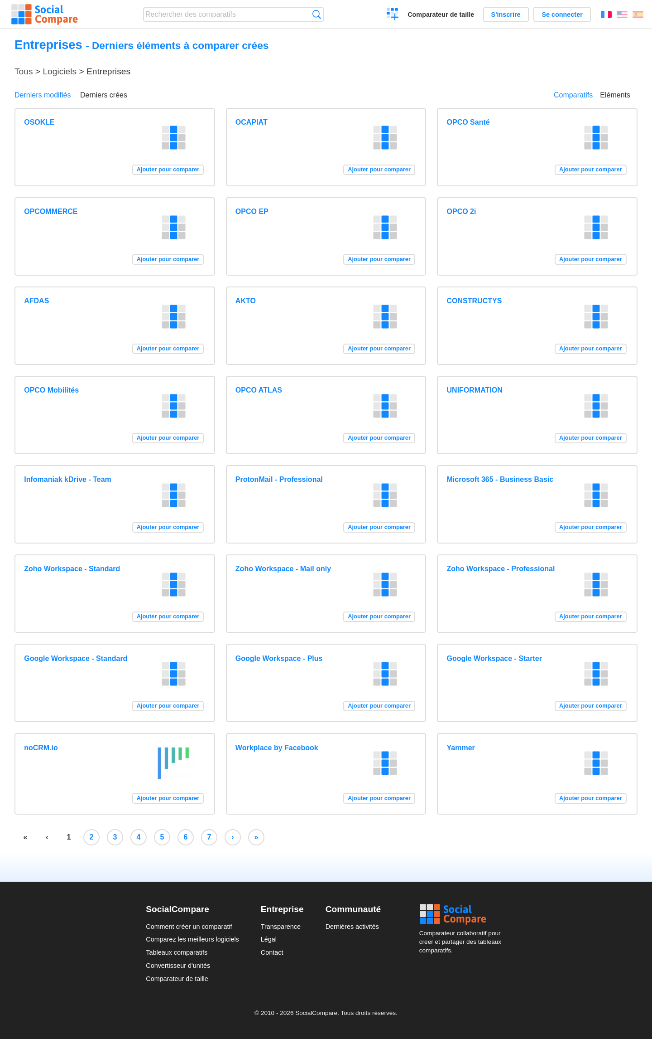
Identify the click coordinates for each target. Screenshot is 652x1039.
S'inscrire (506, 14)
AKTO (245, 301)
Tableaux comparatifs (176, 952)
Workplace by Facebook (276, 748)
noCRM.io (41, 748)
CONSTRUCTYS (474, 301)
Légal (269, 939)
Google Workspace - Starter (494, 658)
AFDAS (36, 301)
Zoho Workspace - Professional (501, 569)
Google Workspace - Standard (75, 658)
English (622, 14)
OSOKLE (39, 122)
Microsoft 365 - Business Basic (500, 479)
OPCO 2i (461, 211)
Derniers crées (103, 95)
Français (606, 14)
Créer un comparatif (393, 15)
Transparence (281, 926)
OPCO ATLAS (258, 390)
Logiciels (60, 71)
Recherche (316, 14)
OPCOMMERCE (50, 211)
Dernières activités (352, 926)
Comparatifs (573, 95)
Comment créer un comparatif (189, 926)
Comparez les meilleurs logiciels (192, 939)
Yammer (461, 748)
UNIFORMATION (475, 390)
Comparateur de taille (441, 14)
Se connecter (562, 14)
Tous (23, 71)
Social (462, 914)
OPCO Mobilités (51, 390)
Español (638, 14)
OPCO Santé (468, 122)
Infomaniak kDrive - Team (67, 479)
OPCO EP (251, 211)
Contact (272, 952)
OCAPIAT (251, 122)
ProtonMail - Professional (279, 479)
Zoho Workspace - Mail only (283, 569)
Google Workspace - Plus (279, 658)
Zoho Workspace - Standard (72, 569)
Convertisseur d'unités (178, 965)
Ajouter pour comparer (168, 169)
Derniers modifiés (42, 95)
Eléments (615, 95)
